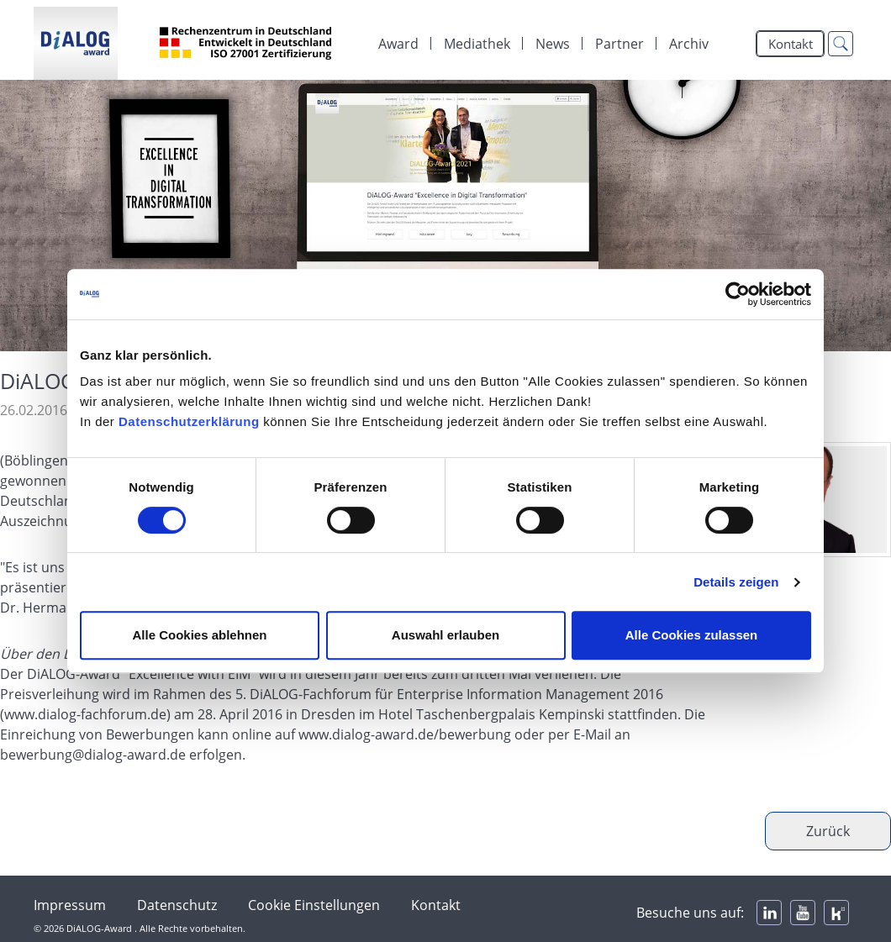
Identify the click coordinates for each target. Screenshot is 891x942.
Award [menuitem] (398, 43)
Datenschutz (177, 905)
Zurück (828, 831)
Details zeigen (735, 582)
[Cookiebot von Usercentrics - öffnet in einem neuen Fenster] (737, 294)
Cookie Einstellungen (314, 905)
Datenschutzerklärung (189, 421)
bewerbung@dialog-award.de (93, 754)
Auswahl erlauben (445, 635)
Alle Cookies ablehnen (199, 635)
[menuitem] (477, 43)
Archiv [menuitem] (689, 43)
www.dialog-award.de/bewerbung (404, 734)
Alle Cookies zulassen (691, 635)
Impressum (70, 905)
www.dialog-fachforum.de (85, 714)
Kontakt (790, 43)
